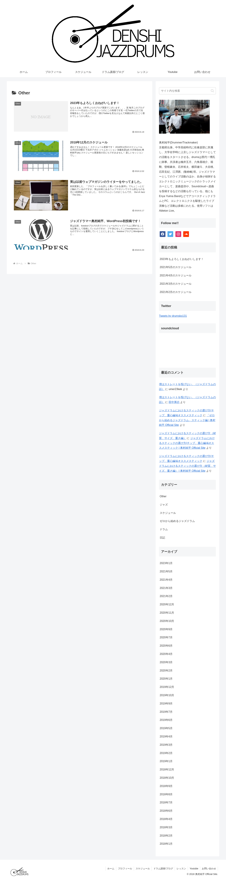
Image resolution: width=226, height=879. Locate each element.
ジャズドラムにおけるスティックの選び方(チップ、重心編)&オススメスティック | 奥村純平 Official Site (187, 443)
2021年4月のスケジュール (176, 275)
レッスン (181, 868)
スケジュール (143, 868)
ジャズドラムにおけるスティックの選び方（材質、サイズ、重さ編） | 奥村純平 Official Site (187, 466)
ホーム (110, 868)
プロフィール (125, 868)
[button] (212, 91)
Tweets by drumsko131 (173, 315)
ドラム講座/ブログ (163, 868)
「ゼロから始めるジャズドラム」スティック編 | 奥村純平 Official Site (187, 420)
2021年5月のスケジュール (176, 267)
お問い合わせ (209, 868)
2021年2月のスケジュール (176, 292)
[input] (187, 90)
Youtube (194, 868)
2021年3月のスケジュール (176, 283)
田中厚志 (174, 402)
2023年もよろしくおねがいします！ (182, 259)
